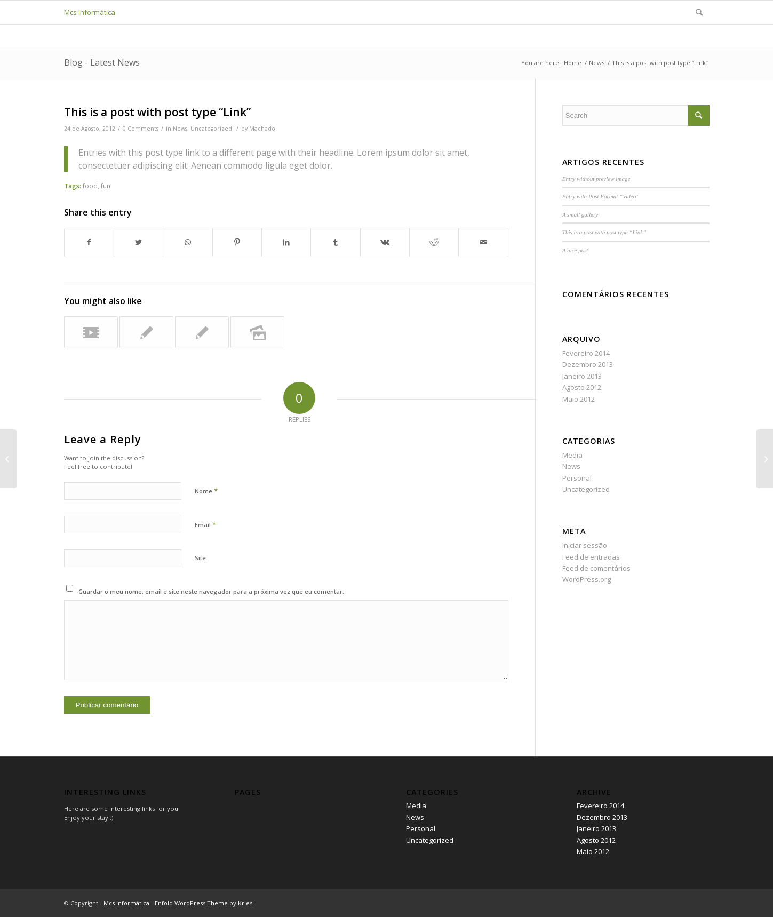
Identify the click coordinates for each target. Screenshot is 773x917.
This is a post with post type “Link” (157, 112)
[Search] (699, 12)
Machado (262, 128)
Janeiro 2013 (582, 376)
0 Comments (140, 128)
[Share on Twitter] (138, 242)
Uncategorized (211, 128)
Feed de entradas (591, 557)
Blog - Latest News (102, 62)
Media (572, 455)
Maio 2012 (578, 399)
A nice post (575, 250)
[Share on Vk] (385, 242)
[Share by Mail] (483, 242)
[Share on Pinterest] (237, 242)
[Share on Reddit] (434, 242)
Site (200, 558)
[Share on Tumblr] (335, 242)
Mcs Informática (89, 12)
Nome (206, 491)
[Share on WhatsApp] (187, 242)
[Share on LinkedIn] (286, 242)
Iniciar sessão (584, 545)
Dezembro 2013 (587, 364)
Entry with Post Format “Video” (601, 196)
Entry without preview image (596, 179)
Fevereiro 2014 (586, 353)
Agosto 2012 (581, 387)
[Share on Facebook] (89, 242)
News (180, 128)
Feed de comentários (596, 568)
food (90, 185)
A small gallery (580, 214)
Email (205, 524)
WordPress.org (586, 579)
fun (105, 185)
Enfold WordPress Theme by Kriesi (204, 903)
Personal (577, 478)
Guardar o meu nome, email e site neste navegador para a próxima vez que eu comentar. (211, 591)
